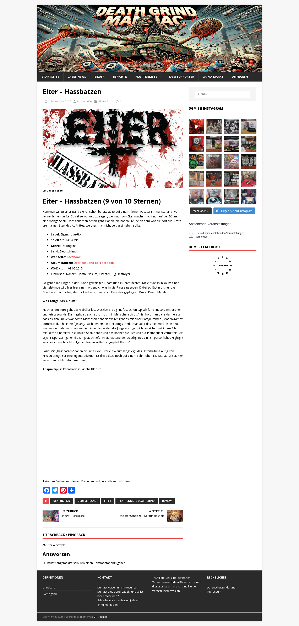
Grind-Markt (213, 77)
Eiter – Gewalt (55, 545)
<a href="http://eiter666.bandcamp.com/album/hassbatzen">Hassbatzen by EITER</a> (84, 424)
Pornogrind (50, 594)
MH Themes (100, 617)
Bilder (99, 77)
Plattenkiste (146, 77)
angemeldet (64, 563)
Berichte (120, 77)
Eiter (107, 501)
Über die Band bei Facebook (94, 263)
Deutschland (87, 501)
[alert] (222, 235)
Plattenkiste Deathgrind (137, 501)
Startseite (50, 77)
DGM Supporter (181, 77)
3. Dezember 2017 (59, 101)
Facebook (74, 257)
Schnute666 (84, 101)
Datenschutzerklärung (221, 587)
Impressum (214, 591)
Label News (77, 77)
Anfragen (240, 77)
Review (167, 501)
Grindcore (49, 587)
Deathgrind (61, 501)
